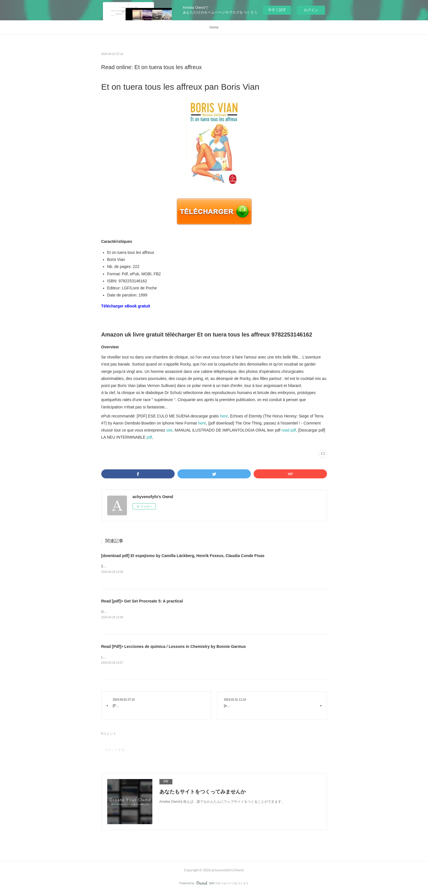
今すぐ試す (277, 10)
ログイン (311, 10)
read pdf (289, 430)
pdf (149, 437)
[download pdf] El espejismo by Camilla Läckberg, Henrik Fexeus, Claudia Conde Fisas (183, 555)
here (224, 416)
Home (213, 27)
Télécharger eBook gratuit (125, 306)
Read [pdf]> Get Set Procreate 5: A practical (142, 601)
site (169, 430)
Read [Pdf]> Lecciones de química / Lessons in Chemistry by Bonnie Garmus (173, 646)
